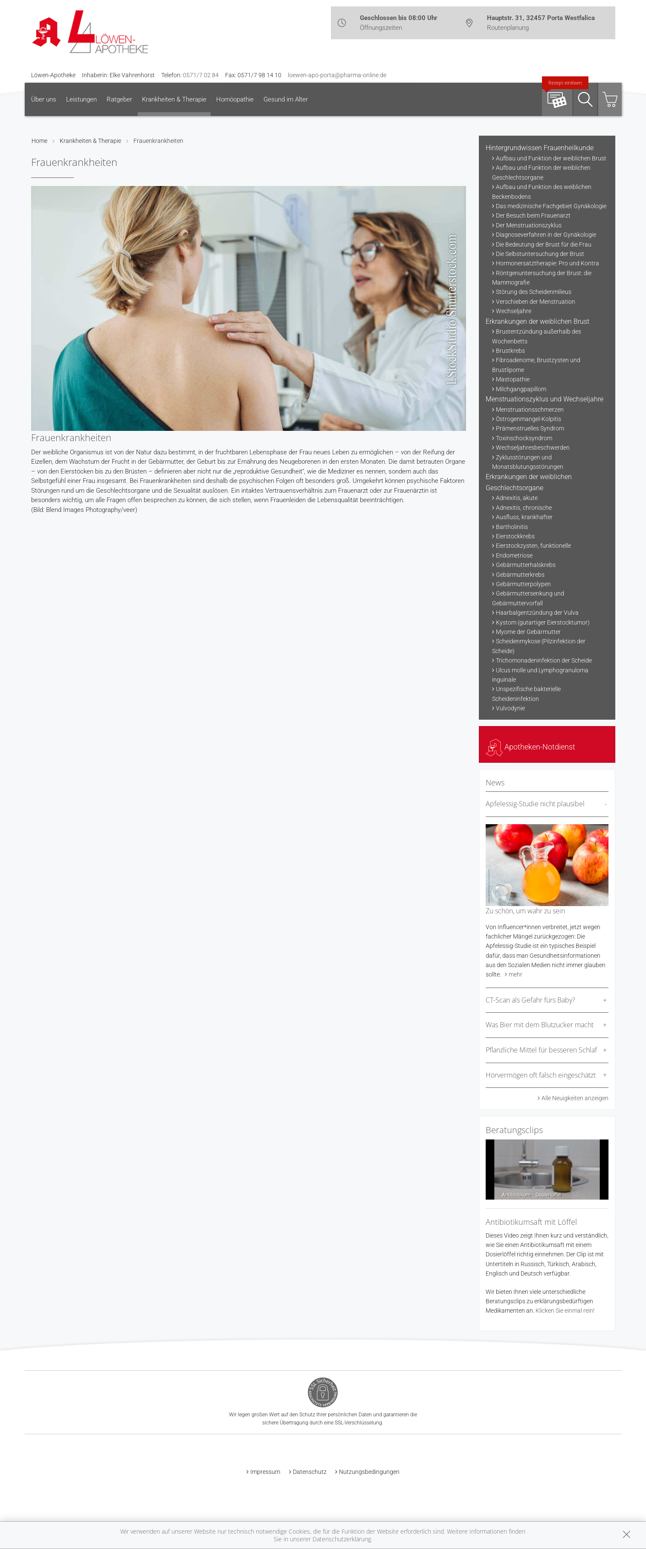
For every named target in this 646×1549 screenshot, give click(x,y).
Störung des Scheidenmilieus (533, 291)
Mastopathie (513, 379)
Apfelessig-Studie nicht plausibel (535, 803)
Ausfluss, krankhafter (524, 517)
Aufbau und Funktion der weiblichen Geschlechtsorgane (541, 172)
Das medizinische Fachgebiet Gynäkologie (551, 206)
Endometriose (514, 555)
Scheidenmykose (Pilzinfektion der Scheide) (538, 646)
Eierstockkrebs (515, 536)
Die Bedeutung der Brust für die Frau (543, 244)
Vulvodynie (510, 708)
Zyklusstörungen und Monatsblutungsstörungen (527, 462)
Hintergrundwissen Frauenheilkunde (540, 148)
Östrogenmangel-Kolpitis (528, 419)
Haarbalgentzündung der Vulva (537, 612)
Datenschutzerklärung (342, 1539)
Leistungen (81, 99)
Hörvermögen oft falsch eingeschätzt (541, 1075)
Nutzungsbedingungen (369, 1471)
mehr (515, 974)
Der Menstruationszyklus (529, 225)
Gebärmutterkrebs (520, 574)
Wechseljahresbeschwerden (533, 447)
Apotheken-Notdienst (530, 746)
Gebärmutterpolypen (523, 584)
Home (39, 140)
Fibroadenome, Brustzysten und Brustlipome (536, 365)
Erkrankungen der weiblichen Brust (537, 321)
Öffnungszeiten (381, 28)
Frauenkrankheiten (158, 140)
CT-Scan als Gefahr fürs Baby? (530, 1000)
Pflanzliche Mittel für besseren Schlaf (541, 1050)
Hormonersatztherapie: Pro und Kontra (547, 263)
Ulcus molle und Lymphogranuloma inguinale (540, 675)
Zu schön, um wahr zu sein (525, 910)
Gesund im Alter (286, 99)
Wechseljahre (513, 311)
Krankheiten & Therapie (174, 99)
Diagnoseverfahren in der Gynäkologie (546, 234)
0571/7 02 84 (201, 75)
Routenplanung (508, 28)
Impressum (265, 1471)
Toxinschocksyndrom (524, 438)
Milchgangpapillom (521, 389)
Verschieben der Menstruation (535, 301)
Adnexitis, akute (517, 497)
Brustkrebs (510, 350)
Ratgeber (119, 99)
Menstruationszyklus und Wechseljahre (544, 399)
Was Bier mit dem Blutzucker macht (540, 1024)
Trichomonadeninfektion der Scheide (544, 660)
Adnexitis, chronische (524, 507)
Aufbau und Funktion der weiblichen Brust (551, 158)
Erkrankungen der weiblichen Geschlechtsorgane (529, 482)
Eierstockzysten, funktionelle (533, 545)
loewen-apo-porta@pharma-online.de (337, 75)
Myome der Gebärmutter (528, 631)
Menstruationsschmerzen (530, 409)
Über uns (43, 99)
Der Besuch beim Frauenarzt (533, 215)
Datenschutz (310, 1471)
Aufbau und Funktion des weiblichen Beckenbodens (541, 191)
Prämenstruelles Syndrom (530, 428)
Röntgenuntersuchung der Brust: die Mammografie (541, 278)
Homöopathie (235, 99)
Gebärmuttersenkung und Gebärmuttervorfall (528, 598)
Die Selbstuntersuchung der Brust (540, 253)
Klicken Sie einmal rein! (565, 1310)
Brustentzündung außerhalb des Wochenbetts (536, 336)
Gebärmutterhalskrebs (526, 564)
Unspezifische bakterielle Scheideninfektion (526, 694)
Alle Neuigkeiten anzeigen (575, 1098)
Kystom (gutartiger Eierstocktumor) (543, 622)
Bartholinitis (512, 526)
